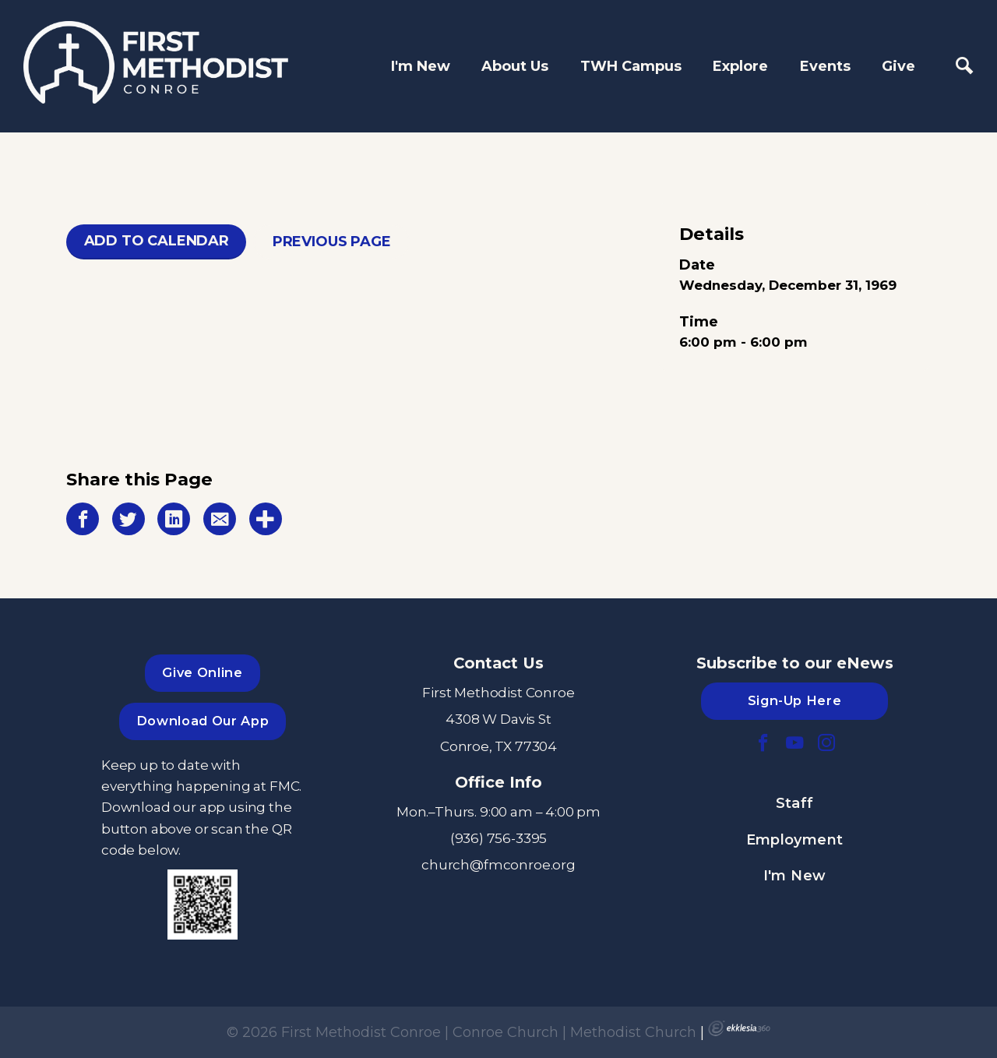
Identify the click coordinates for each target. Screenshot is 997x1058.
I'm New (420, 66)
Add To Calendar (156, 240)
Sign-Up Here (795, 700)
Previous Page (332, 241)
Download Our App (202, 720)
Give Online (202, 672)
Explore (740, 66)
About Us (514, 66)
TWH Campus (631, 66)
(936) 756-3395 (499, 838)
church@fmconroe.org (498, 864)
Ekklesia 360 (739, 1028)
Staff (795, 803)
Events (825, 66)
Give (898, 66)
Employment (795, 839)
